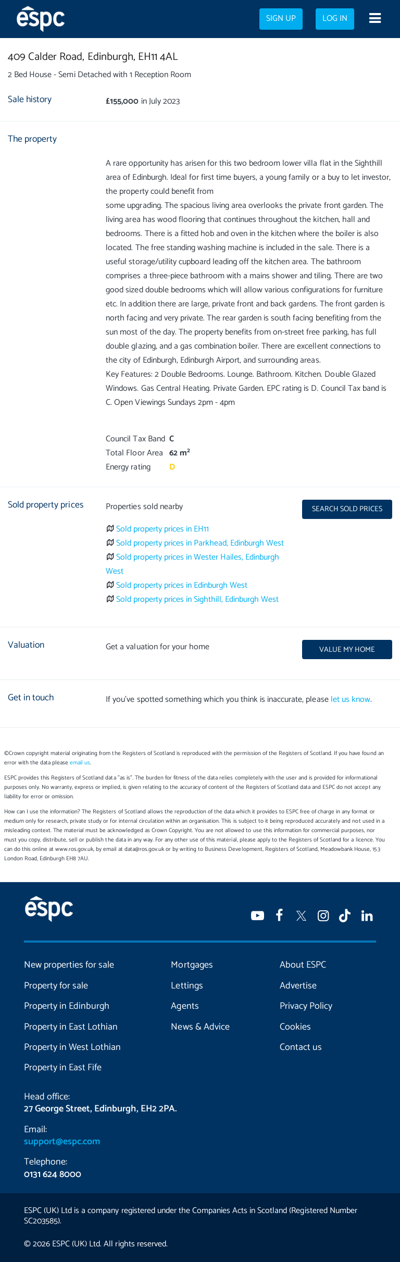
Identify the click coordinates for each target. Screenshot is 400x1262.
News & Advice (200, 1027)
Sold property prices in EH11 (162, 529)
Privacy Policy (306, 1006)
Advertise (298, 986)
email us (80, 763)
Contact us (301, 1047)
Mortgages (192, 965)
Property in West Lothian (72, 1047)
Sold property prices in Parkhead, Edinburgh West (200, 543)
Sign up (281, 19)
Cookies (295, 1027)
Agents (184, 1006)
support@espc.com (62, 1141)
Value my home (347, 650)
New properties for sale (69, 965)
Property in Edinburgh (66, 1006)
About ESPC (303, 965)
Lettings (187, 986)
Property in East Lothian (71, 1027)
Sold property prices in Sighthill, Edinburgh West (197, 599)
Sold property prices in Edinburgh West (182, 585)
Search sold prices (347, 509)
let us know (350, 699)
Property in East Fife (63, 1067)
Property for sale (56, 986)
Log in (334, 19)
